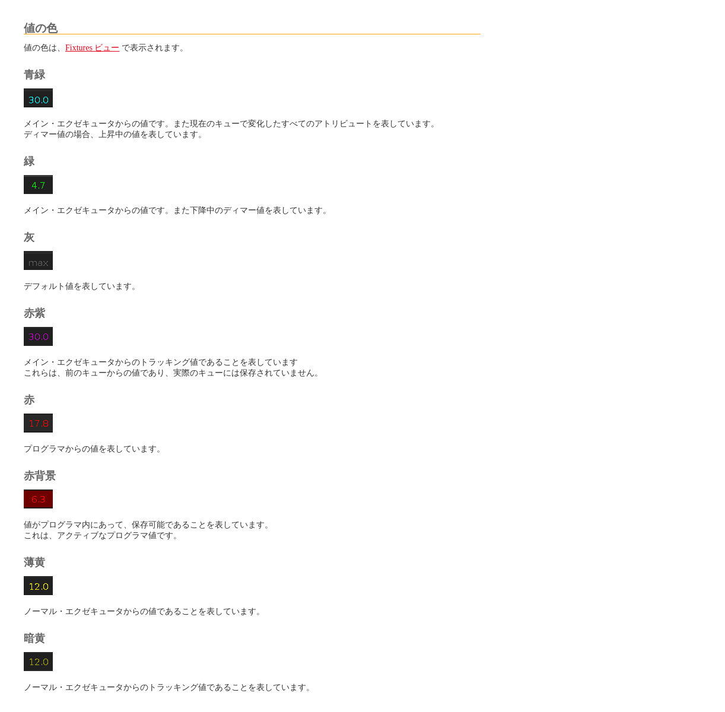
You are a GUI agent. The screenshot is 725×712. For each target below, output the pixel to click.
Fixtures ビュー (92, 47)
